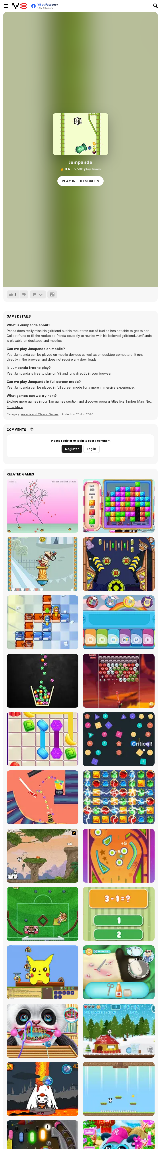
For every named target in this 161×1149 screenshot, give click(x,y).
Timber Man (134, 401)
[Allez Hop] (42, 564)
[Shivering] (42, 506)
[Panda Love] (119, 1089)
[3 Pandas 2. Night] (42, 856)
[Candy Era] (119, 506)
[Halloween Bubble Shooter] (119, 681)
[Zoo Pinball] (119, 564)
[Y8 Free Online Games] (19, 6)
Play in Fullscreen (80, 181)
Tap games (56, 401)
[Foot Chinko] (42, 914)
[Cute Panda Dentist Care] (42, 1031)
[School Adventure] (42, 622)
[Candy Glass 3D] (42, 681)
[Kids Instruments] (119, 622)
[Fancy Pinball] (42, 797)
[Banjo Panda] (42, 972)
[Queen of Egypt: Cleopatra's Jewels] (119, 797)
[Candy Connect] (42, 739)
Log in (91, 449)
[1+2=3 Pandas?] (119, 914)
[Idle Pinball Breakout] (119, 739)
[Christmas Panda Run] (119, 1031)
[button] (15, 407)
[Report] (38, 294)
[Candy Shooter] (42, 1089)
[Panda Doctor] (119, 972)
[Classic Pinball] (119, 856)
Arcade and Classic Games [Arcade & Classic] (39, 414)
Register (72, 449)
